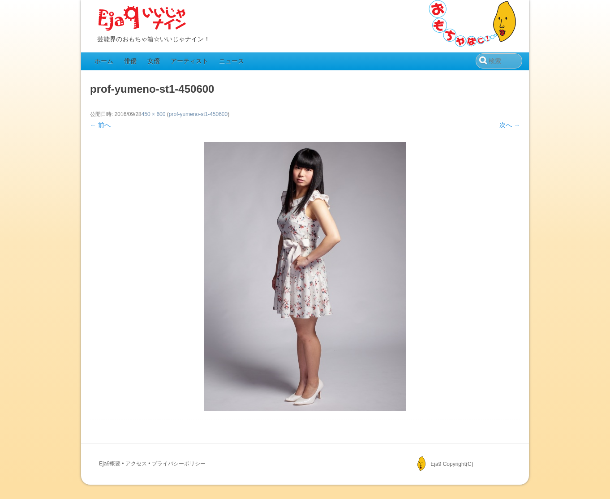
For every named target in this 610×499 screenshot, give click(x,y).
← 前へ (100, 125)
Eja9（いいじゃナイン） (142, 18)
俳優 (130, 61)
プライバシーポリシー (179, 463)
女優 (153, 61)
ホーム (104, 61)
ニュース (231, 61)
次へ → (509, 125)
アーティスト (189, 61)
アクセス (136, 463)
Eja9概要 (109, 463)
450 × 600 (154, 114)
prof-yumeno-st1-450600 (198, 114)
